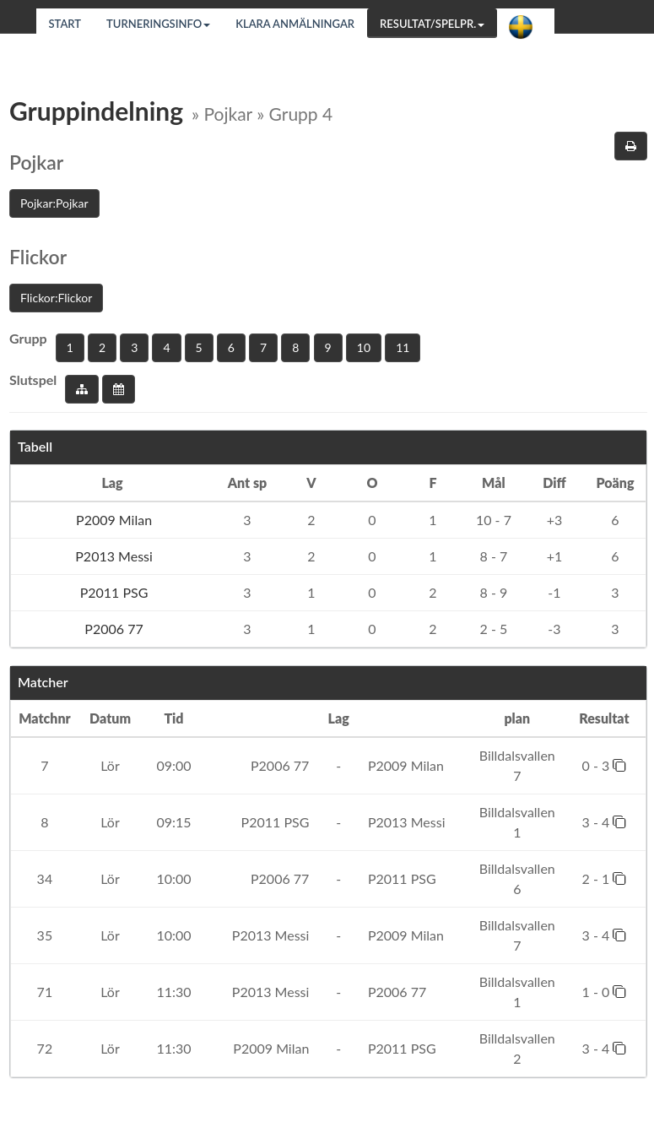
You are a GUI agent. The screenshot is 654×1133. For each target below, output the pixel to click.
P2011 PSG (113, 592)
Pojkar (36, 162)
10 (363, 347)
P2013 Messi (112, 556)
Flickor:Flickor (56, 297)
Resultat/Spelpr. (432, 23)
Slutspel (33, 379)
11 (402, 347)
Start (65, 23)
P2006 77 (112, 629)
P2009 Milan (112, 520)
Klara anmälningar (294, 23)
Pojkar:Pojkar (54, 203)
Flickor (38, 256)
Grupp (28, 338)
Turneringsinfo (158, 23)
